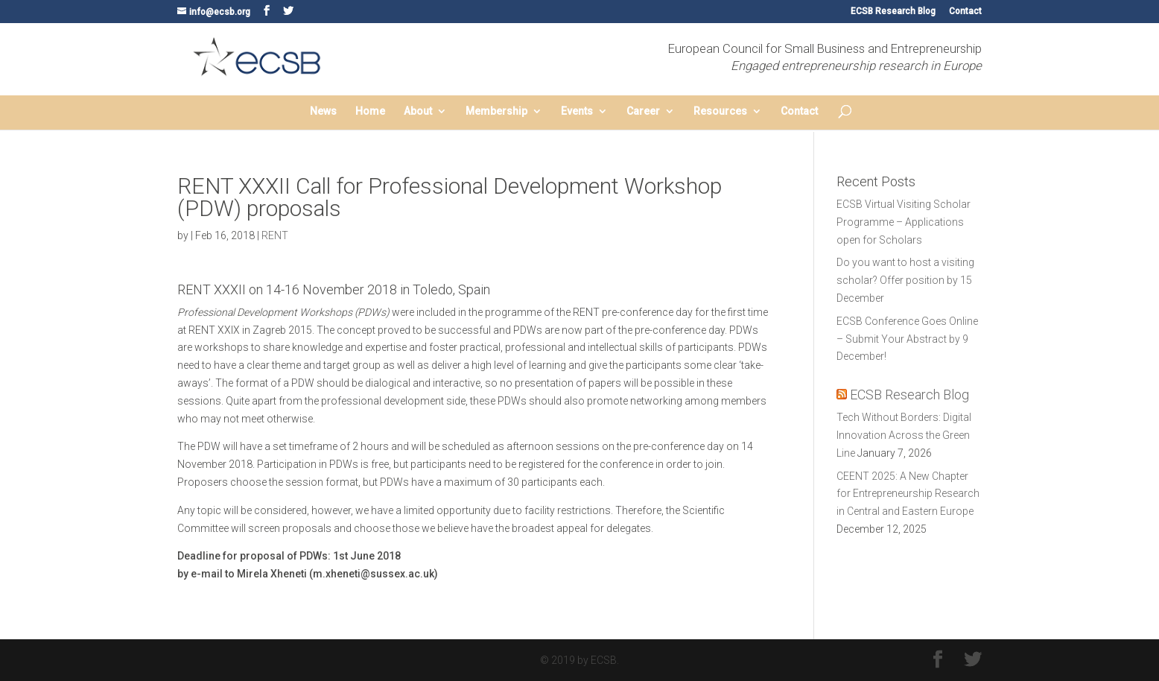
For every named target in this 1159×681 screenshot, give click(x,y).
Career (643, 111)
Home (370, 111)
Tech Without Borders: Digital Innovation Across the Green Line (903, 435)
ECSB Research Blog (893, 11)
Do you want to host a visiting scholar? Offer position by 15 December (905, 280)
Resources (720, 111)
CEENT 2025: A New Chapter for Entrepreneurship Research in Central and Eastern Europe (907, 494)
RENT (274, 235)
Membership (496, 111)
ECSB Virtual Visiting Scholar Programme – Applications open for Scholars (903, 222)
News (323, 111)
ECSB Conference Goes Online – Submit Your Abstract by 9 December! (907, 339)
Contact (965, 11)
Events (577, 111)
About (418, 111)
